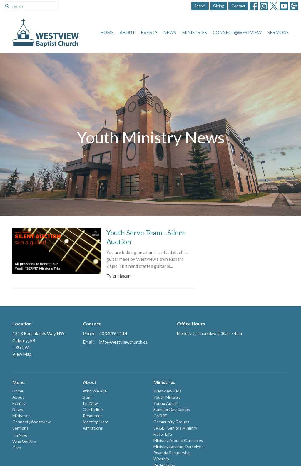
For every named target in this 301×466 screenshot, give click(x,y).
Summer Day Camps (171, 409)
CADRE (160, 415)
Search (200, 6)
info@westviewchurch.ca (123, 342)
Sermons (278, 32)
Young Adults (165, 403)
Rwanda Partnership (172, 452)
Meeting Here (95, 421)
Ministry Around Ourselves (178, 440)
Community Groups (171, 421)
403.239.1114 (113, 333)
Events (149, 32)
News (169, 32)
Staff (87, 397)
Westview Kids (167, 390)
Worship (161, 458)
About (127, 32)
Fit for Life (162, 434)
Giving (218, 6)
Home (107, 32)
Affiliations (93, 427)
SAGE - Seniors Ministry (175, 427)
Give (16, 447)
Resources (93, 415)
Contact (238, 6)
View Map (22, 354)
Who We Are (24, 441)
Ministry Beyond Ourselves (178, 446)
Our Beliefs (93, 409)
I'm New (19, 435)
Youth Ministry (166, 397)
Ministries (194, 32)
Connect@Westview (237, 32)
